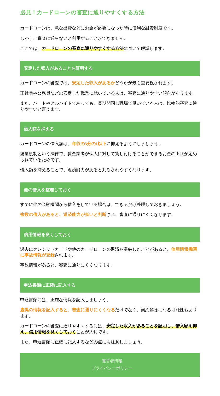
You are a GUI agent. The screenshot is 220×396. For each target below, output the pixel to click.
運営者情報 (112, 361)
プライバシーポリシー (112, 368)
